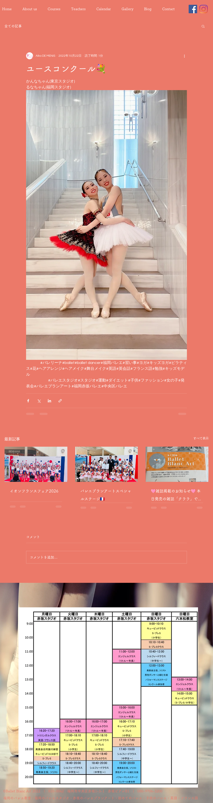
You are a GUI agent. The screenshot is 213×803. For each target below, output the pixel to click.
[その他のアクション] (184, 55)
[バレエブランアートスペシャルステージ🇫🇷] (106, 464)
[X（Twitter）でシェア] (39, 401)
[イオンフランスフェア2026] (36, 464)
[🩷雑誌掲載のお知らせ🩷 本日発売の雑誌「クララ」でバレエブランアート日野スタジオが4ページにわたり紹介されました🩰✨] (177, 464)
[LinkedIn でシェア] (49, 401)
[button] (203, 26)
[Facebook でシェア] (28, 401)
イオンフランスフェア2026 (34, 491)
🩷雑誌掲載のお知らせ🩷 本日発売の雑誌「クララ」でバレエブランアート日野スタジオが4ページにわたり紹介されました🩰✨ (176, 496)
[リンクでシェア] (60, 401)
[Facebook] (193, 9)
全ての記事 (13, 26)
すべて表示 (201, 438)
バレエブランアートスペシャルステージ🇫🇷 (105, 495)
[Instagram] (203, 9)
